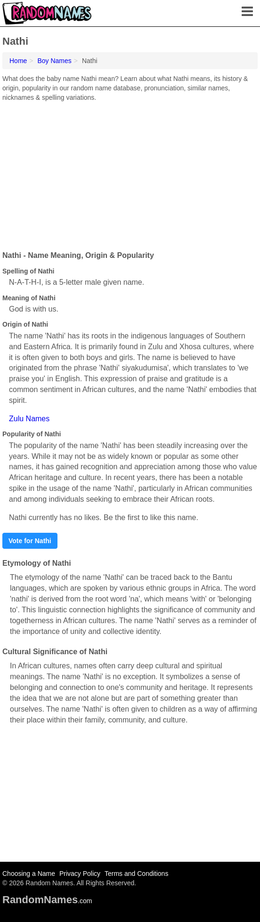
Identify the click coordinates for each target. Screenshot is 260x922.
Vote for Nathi (29, 541)
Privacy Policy (79, 873)
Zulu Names (29, 419)
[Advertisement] (130, 173)
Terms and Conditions (136, 873)
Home (18, 60)
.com (47, 901)
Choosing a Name (28, 873)
